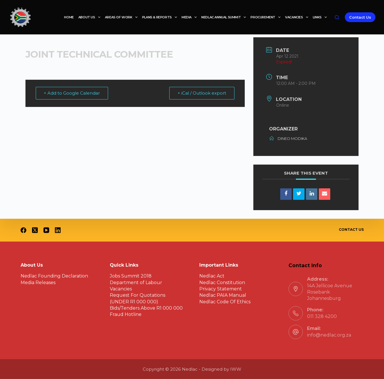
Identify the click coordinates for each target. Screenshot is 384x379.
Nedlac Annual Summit (224, 17)
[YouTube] (46, 230)
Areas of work (122, 17)
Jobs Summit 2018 (131, 276)
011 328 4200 (322, 316)
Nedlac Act (211, 276)
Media (190, 17)
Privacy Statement (220, 289)
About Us (90, 17)
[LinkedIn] (58, 230)
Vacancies (298, 17)
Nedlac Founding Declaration (54, 276)
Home (68, 17)
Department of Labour (136, 282)
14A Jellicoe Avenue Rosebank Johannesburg (329, 292)
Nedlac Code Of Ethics (224, 301)
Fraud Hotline (126, 314)
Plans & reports (160, 17)
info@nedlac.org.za (329, 335)
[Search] (337, 17)
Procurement (266, 17)
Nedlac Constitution (222, 282)
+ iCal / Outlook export (202, 93)
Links (321, 17)
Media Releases (38, 282)
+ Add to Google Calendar (72, 93)
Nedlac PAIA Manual (222, 295)
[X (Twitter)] (35, 230)
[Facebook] (23, 230)
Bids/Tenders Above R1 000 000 (146, 308)
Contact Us (360, 17)
